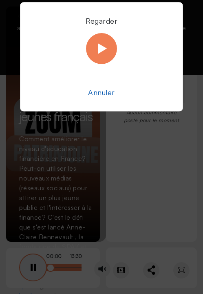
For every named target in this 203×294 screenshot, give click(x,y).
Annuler (101, 92)
